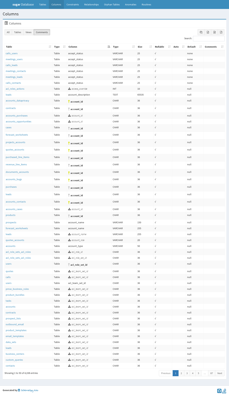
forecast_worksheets (17, 134)
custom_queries (14, 359)
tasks (8, 300)
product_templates (16, 330)
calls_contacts (13, 82)
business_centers (15, 353)
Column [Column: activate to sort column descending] (73, 46)
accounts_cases (14, 209)
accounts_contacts (16, 201)
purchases (11, 186)
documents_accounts (17, 172)
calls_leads (12, 65)
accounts (10, 246)
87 (211, 373)
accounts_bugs (14, 179)
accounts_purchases (17, 115)
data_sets (11, 342)
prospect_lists (13, 318)
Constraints (73, 4)
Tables (44, 4)
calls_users (12, 53)
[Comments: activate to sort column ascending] (214, 46)
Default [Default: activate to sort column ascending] (191, 46)
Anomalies (130, 4)
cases (8, 127)
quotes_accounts (15, 149)
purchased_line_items (17, 157)
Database (23, 4)
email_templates (15, 336)
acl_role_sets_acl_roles (18, 251)
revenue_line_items (16, 164)
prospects (11, 222)
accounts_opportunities (18, 121)
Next (219, 373)
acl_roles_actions (15, 88)
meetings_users (14, 59)
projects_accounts (15, 142)
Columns (56, 4)
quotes (9, 271)
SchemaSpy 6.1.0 (28, 390)
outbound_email (15, 324)
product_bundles (15, 294)
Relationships (91, 4)
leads (8, 94)
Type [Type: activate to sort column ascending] (57, 46)
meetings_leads (14, 77)
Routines (146, 4)
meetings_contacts (16, 71)
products (10, 215)
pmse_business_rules (17, 289)
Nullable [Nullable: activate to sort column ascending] (159, 46)
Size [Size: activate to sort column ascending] (140, 46)
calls (8, 277)
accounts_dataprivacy (17, 100)
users (8, 263)
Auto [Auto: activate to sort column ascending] (176, 46)
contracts (11, 108)
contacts (10, 365)
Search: (204, 38)
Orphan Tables (112, 4)
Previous (165, 373)
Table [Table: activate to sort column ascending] (9, 46)
